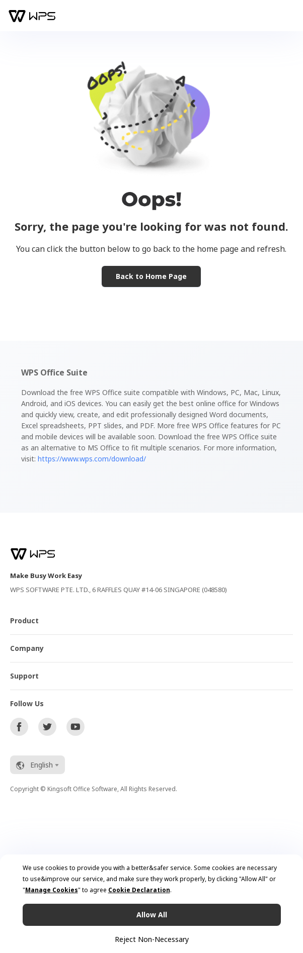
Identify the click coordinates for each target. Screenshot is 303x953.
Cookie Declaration (139, 890)
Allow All (151, 914)
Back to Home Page (151, 276)
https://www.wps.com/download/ (92, 458)
